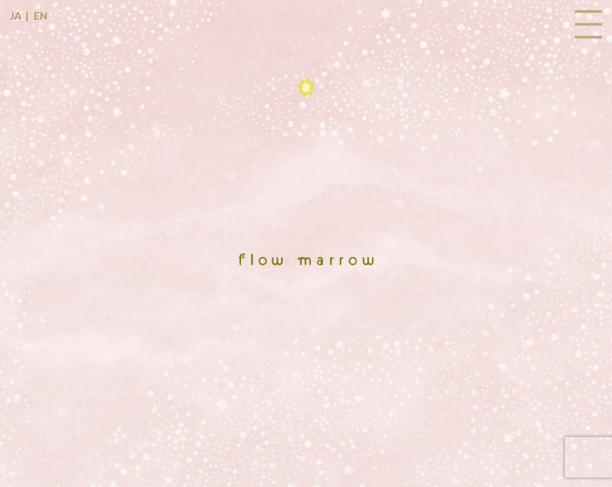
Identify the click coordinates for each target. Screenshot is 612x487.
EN (40, 15)
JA (16, 15)
